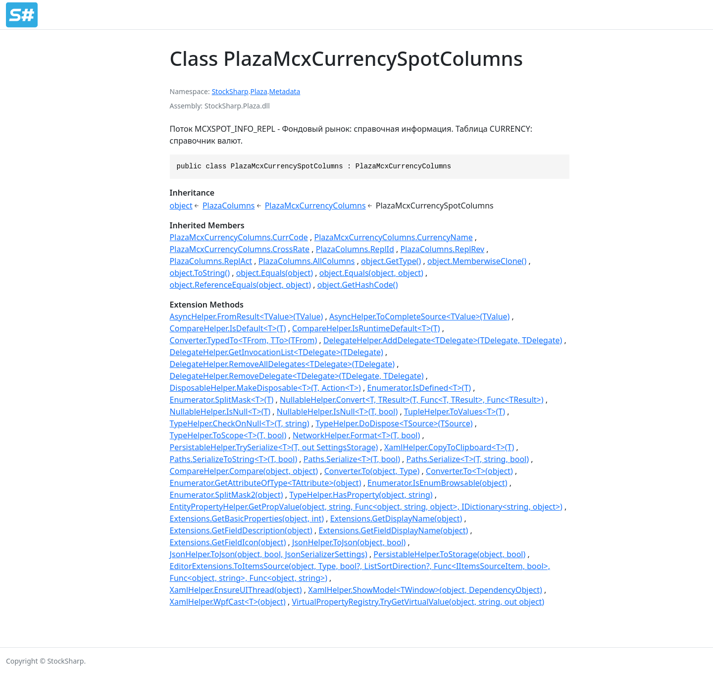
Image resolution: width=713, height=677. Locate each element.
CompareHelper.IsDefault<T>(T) (228, 328)
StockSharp (230, 91)
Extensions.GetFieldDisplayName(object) (393, 530)
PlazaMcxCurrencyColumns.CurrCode (239, 237)
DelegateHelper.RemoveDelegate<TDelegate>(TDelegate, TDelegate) (297, 375)
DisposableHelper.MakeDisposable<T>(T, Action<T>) (265, 387)
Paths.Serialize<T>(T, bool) (352, 459)
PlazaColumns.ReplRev (443, 249)
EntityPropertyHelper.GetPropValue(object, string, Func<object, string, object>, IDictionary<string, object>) (366, 506)
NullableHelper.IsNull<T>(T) (220, 411)
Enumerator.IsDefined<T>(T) (419, 387)
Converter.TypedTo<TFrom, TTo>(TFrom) (243, 340)
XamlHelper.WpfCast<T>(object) (228, 601)
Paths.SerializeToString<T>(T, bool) (234, 459)
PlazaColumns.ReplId (355, 249)
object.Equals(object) (274, 272)
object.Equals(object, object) (371, 272)
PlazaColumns (229, 205)
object (181, 205)
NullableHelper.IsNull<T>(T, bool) (337, 411)
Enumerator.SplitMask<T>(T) (222, 399)
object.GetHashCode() (357, 284)
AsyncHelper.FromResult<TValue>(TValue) (246, 316)
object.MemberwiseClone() (476, 261)
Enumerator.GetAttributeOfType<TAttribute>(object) (265, 482)
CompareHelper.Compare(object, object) (244, 471)
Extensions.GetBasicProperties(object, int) (247, 518)
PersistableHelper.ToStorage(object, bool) (449, 554)
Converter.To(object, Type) (372, 471)
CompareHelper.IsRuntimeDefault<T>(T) (366, 328)
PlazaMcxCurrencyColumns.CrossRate (240, 249)
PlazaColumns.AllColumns (306, 261)
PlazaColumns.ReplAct (211, 261)
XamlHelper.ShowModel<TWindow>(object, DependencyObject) (425, 589)
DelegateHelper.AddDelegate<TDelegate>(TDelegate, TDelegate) (442, 340)
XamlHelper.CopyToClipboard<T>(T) (449, 447)
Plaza (258, 91)
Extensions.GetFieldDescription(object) (241, 530)
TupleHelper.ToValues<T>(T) (454, 411)
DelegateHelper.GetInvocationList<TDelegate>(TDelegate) (276, 352)
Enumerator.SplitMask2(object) (226, 494)
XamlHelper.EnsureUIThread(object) (236, 589)
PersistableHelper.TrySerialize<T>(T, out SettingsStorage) (274, 447)
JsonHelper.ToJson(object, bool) (349, 542)
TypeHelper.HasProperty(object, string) (360, 494)
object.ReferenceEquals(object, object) (240, 284)
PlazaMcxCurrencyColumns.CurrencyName (393, 237)
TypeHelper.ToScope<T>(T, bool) (228, 435)
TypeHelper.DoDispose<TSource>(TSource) (393, 423)
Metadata (285, 91)
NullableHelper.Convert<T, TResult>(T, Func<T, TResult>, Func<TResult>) (412, 399)
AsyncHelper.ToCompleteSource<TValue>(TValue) (419, 316)
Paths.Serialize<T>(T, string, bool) (468, 459)
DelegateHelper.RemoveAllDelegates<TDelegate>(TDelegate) (282, 364)
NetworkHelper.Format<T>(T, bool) (356, 435)
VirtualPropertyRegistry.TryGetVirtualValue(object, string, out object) (418, 601)
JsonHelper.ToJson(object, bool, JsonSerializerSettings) (268, 554)
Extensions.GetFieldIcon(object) (228, 542)
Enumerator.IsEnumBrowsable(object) (437, 482)
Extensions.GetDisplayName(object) (396, 518)
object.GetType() (391, 261)
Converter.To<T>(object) (469, 471)
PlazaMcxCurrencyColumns (315, 205)
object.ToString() (200, 272)
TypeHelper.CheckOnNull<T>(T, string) (239, 423)
